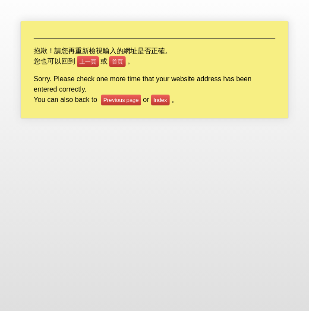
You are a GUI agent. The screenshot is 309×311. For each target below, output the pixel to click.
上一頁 (87, 61)
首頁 (117, 61)
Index (160, 100)
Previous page (121, 100)
